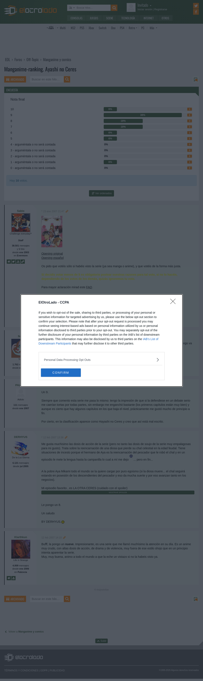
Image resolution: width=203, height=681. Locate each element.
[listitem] (101, 360)
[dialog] (101, 340)
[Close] (174, 303)
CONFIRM (60, 372)
